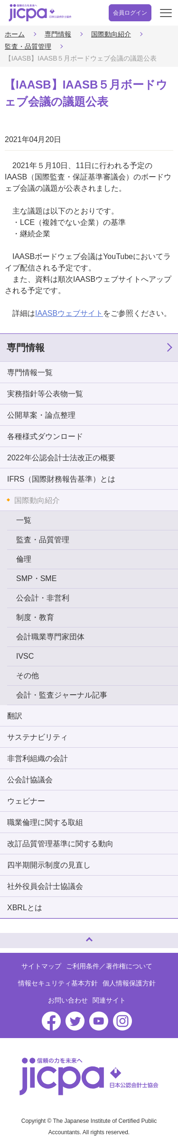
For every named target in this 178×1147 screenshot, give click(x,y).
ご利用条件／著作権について (109, 966)
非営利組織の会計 (37, 758)
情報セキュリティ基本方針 (58, 983)
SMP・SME (36, 578)
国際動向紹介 (111, 34)
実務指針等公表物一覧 (45, 394)
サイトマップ (41, 966)
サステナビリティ (37, 737)
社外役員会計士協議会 (45, 886)
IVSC (25, 656)
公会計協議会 (30, 780)
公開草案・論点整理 (41, 415)
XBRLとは (24, 908)
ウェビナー (26, 801)
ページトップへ (16, 936)
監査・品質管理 (28, 46)
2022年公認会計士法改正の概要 (61, 458)
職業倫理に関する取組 (45, 822)
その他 (27, 676)
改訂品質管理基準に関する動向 (60, 844)
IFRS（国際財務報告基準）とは (61, 479)
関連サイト (109, 1000)
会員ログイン (130, 12)
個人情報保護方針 (129, 983)
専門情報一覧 (30, 372)
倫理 (23, 559)
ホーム (15, 34)
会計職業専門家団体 (50, 637)
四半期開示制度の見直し (49, 865)
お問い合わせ (68, 1000)
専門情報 (58, 34)
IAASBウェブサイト (69, 313)
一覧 (23, 520)
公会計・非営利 (42, 598)
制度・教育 (35, 617)
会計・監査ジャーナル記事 (61, 695)
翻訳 (14, 716)
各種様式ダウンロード (45, 436)
